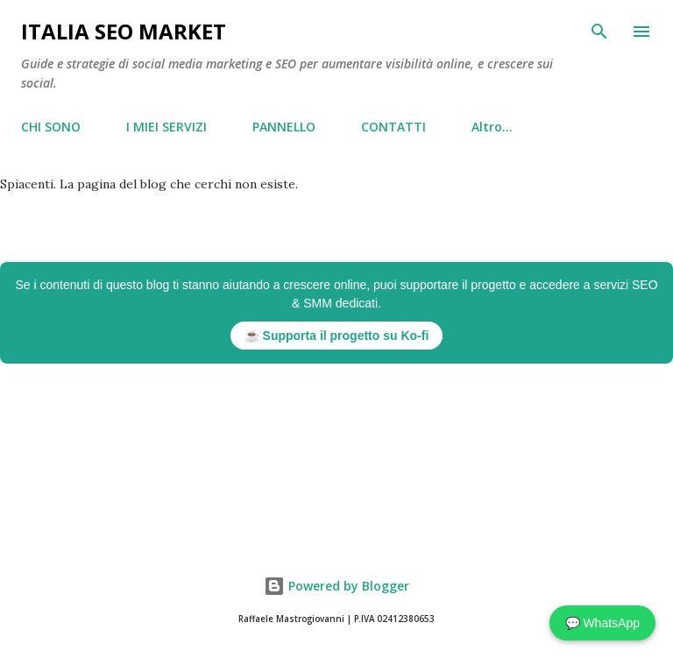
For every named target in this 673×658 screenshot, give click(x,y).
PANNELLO (283, 126)
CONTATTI (393, 126)
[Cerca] (599, 31)
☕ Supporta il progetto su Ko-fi (336, 336)
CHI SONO (51, 126)
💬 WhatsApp (602, 623)
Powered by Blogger (336, 585)
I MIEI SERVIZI (166, 126)
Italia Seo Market (123, 31)
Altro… (492, 126)
